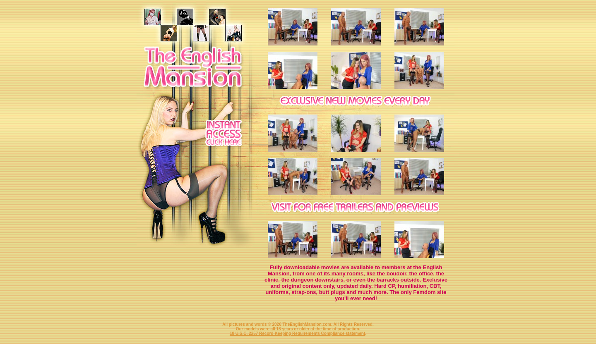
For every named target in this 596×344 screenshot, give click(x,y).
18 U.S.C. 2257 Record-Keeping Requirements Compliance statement (297, 333)
